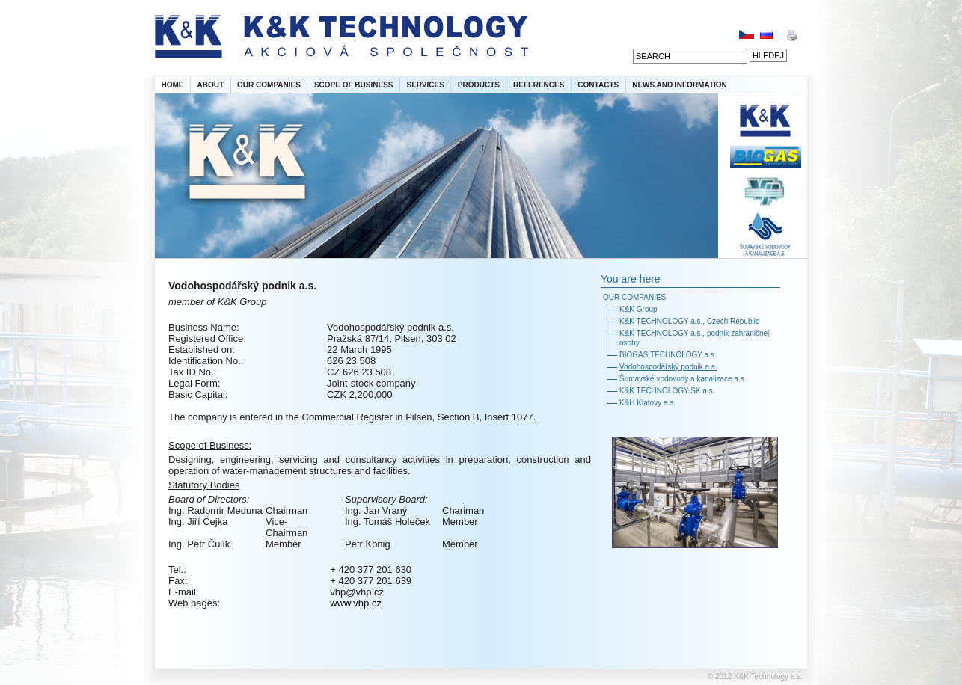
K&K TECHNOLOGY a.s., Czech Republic (689, 321)
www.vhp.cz (356, 603)
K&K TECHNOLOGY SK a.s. (666, 391)
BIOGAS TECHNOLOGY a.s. (668, 355)
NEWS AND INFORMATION (679, 85)
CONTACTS (598, 85)
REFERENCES (538, 85)
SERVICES (425, 85)
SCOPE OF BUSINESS (353, 85)
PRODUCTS (479, 85)
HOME (173, 85)
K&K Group (638, 309)
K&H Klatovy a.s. (647, 403)
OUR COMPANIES (269, 85)
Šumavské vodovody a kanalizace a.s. (683, 379)
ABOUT (210, 85)
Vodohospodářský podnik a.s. (668, 367)
